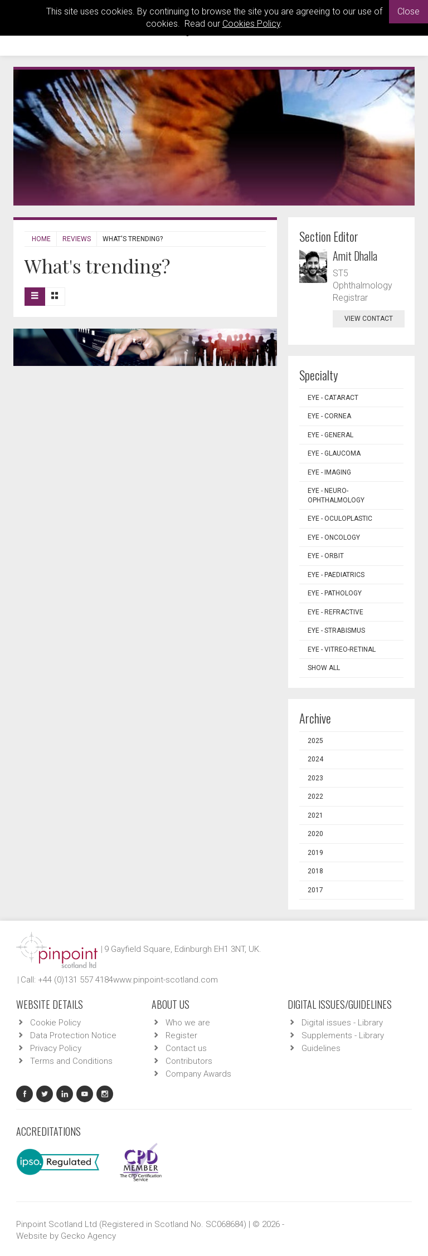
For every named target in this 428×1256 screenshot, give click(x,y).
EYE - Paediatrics (336, 575)
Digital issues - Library (342, 1023)
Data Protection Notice (73, 1035)
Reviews (76, 239)
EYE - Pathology (335, 593)
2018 (315, 871)
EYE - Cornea (329, 416)
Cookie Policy (55, 1023)
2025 (315, 741)
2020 (315, 834)
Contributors (189, 1061)
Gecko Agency (88, 1236)
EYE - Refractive (335, 612)
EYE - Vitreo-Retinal (342, 649)
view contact (368, 318)
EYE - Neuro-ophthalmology (336, 495)
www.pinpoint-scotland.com (165, 980)
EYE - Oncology (334, 537)
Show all (324, 668)
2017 (315, 890)
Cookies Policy (251, 23)
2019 (315, 853)
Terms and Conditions (71, 1061)
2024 (315, 759)
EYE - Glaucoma (334, 453)
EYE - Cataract (333, 398)
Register (181, 1035)
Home (41, 239)
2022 (315, 796)
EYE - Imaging (329, 472)
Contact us (186, 1048)
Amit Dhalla (355, 255)
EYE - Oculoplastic (340, 518)
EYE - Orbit (326, 556)
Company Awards (198, 1074)
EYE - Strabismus (336, 630)
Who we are (188, 1023)
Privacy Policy (55, 1048)
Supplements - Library (342, 1035)
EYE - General (330, 435)
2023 (315, 778)
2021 (315, 815)
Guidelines (321, 1048)
